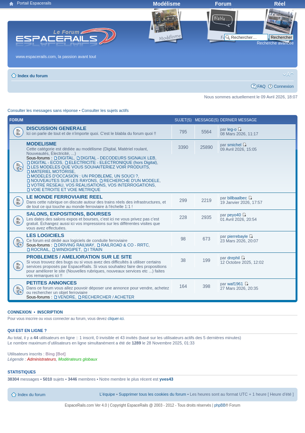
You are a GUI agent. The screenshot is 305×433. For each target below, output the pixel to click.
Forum (223, 4)
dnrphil (233, 258)
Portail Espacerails (34, 3)
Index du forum (33, 75)
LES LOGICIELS (45, 235)
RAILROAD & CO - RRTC (125, 245)
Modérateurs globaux (77, 359)
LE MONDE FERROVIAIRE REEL (64, 197)
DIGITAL (66, 158)
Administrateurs (41, 359)
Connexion (284, 86)
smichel (234, 144)
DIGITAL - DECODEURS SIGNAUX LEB (118, 158)
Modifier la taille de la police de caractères (288, 74)
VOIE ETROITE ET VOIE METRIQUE (65, 189)
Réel (279, 4)
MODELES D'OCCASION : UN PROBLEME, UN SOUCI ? (84, 176)
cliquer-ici (116, 319)
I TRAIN (95, 249)
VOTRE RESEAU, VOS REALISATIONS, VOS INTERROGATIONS (93, 185)
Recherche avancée (275, 43)
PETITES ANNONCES (51, 283)
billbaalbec (237, 198)
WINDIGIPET (68, 249)
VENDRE (66, 297)
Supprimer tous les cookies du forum (152, 394)
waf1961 (235, 284)
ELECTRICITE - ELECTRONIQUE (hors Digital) (113, 162)
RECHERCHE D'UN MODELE (131, 180)
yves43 (166, 379)
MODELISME (41, 144)
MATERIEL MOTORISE (52, 171)
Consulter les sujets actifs (105, 110)
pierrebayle (237, 236)
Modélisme (166, 4)
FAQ (261, 86)
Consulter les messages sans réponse (43, 110)
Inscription (50, 312)
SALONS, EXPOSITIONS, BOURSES (68, 214)
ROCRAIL (40, 249)
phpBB (219, 405)
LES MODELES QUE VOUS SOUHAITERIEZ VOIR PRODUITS (90, 167)
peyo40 (234, 215)
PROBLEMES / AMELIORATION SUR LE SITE (79, 257)
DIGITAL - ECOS (46, 162)
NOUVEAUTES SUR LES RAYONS (64, 180)
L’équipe (107, 394)
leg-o (231, 129)
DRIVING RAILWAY (76, 245)
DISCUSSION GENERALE (56, 128)
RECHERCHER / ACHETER (108, 297)
